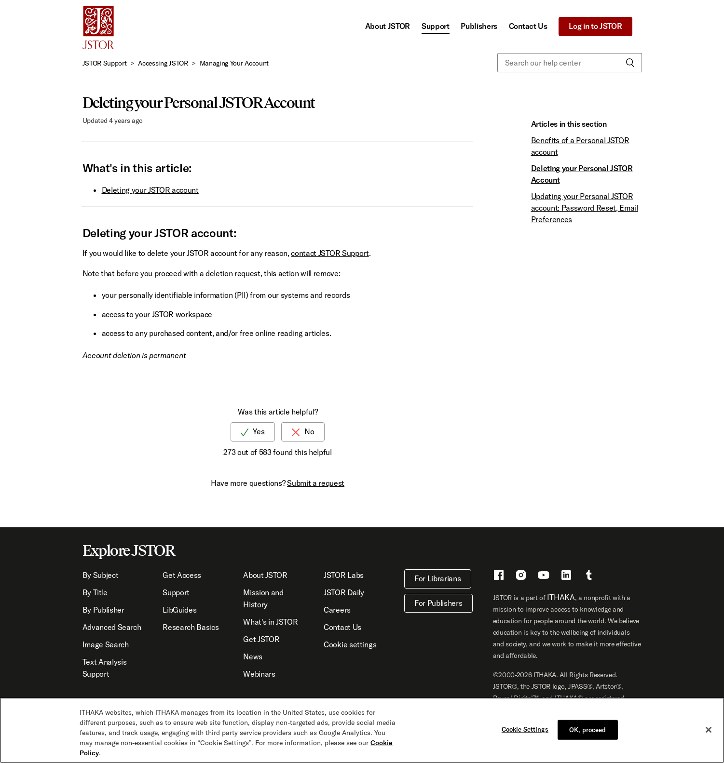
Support (436, 26)
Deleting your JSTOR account (150, 190)
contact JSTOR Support (330, 253)
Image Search (105, 644)
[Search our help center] (569, 62)
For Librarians (437, 578)
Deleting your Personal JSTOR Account (582, 174)
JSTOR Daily (344, 592)
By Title (95, 592)
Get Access (182, 575)
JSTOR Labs (344, 575)
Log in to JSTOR (595, 26)
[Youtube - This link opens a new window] (543, 576)
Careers (337, 610)
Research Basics (191, 627)
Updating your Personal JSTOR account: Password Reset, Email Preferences (584, 207)
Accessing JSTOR (163, 63)
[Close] (708, 729)
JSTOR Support (104, 63)
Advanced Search (111, 627)
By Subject (100, 575)
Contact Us (528, 26)
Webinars (259, 674)
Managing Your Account (234, 63)
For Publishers (438, 603)
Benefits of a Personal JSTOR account (580, 146)
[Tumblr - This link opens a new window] (589, 576)
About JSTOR (387, 26)
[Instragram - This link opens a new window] (521, 576)
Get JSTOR (261, 639)
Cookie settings (350, 644)
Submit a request (315, 483)
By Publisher (103, 610)
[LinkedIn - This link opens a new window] (566, 576)
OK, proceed (587, 730)
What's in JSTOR (270, 622)
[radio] (253, 431)
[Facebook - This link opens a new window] (499, 576)
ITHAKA (560, 597)
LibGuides (179, 610)
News (252, 656)
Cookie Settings (525, 729)
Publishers (479, 26)
